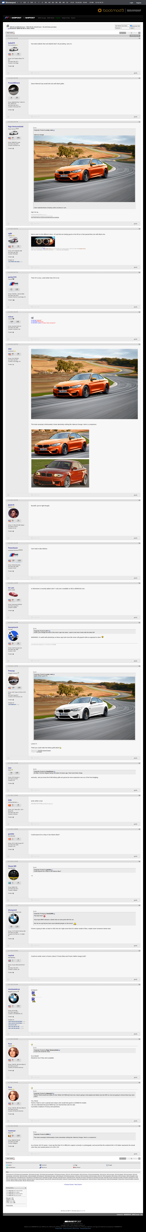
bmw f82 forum (62, 1177)
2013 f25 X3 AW (12, 1024)
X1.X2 (72, 2)
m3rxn (10, 317)
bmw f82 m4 (89, 1177)
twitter (10, 1165)
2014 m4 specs (24, 1176)
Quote (135, 73)
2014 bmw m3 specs (34, 1174)
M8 (64, 2)
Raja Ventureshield (15, 126)
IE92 (9, 349)
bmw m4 (65, 1179)
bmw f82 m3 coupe (81, 1177)
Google (110, 1165)
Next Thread (78, 1184)
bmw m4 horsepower (112, 1179)
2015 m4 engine (107, 1176)
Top (141, 1214)
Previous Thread (69, 1184)
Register (138, 3)
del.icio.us (44, 1167)
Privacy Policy (58, 1228)
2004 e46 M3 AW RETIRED (15, 1021)
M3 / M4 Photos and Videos (49, 26)
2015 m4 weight (131, 1176)
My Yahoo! (77, 1167)
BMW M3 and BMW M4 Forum (17, 26)
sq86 (10, 233)
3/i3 (24, 2)
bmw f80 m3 (29, 1177)
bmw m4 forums (101, 1179)
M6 (60, 2)
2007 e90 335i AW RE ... (14, 1028)
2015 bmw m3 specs (50, 1176)
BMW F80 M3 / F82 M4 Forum (33, 26)
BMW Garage (42, 18)
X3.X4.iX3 (79, 2)
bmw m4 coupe (72, 1179)
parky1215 (12, 277)
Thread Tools (134, 35)
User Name (118, 26)
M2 (46, 2)
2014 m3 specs (110, 1174)
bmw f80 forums (21, 1177)
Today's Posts (66, 18)
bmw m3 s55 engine (57, 1179)
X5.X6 (85, 2)
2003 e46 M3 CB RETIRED (15, 1023)
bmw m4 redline (129, 1179)
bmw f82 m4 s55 (108, 1177)
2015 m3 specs (93, 1176)
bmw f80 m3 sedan (47, 1177)
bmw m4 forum (93, 1179)
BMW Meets (50, 18)
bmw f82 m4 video (118, 1177)
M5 (56, 2)
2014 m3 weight (119, 1174)
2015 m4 (100, 1176)
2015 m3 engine (84, 1176)
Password (117, 28)
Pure (10, 1044)
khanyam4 (12, 910)
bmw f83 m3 (131, 1177)
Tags (7, 1171)
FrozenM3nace (14, 83)
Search (73, 18)
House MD (12, 866)
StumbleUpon (11, 1167)
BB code (8, 1198)
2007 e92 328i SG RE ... (14, 1026)
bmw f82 (55, 1177)
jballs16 (11, 505)
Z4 (67, 2)
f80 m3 (13, 1180)
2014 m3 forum (84, 1174)
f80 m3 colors (18, 1180)
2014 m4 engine (128, 1174)
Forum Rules (9, 1205)
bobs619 (11, 43)
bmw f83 (125, 1177)
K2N (9, 800)
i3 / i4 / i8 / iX (99, 2)
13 (13, 300)
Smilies (8, 1199)
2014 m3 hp (103, 1174)
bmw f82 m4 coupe (98, 1177)
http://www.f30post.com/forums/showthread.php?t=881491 (45, 217)
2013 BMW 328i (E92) (13, 261)
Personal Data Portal (85, 1228)
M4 (53, 2)
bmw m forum (14, 1179)
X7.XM (91, 2)
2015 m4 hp (114, 1176)
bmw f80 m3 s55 (37, 1177)
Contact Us (120, 1214)
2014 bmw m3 (10, 1174)
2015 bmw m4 (59, 1176)
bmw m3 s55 (48, 1179)
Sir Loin (11, 588)
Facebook (44, 1165)
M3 (49, 2)
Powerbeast (13, 548)
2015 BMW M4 (12, 704)
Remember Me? (135, 26)
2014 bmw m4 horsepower (47, 1174)
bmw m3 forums (40, 1179)
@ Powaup (39, 751)
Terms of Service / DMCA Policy (71, 1228)
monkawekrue (14, 989)
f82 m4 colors (30, 1180)
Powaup (11, 671)
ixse (9, 768)
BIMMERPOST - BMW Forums (132, 1214)
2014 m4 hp (16, 1176)
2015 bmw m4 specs (69, 1176)
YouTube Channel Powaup (44, 750)
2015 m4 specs (122, 1176)
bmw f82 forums (71, 1177)
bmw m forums (22, 1179)
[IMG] (7, 1201)
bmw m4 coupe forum (82, 1179)
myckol (11, 955)
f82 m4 (25, 1180)
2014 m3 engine (75, 1174)
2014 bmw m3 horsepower (21, 1174)
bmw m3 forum (31, 1179)
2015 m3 (77, 1176)
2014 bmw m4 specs (59, 1174)
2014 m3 (68, 1174)
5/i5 (32, 2)
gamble (11, 834)
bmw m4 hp (121, 1179)
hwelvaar (12, 1131)
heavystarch (13, 627)
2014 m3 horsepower (93, 1174)
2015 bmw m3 (40, 1176)
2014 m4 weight (32, 1176)
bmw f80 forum (13, 1177)
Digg (76, 1165)
